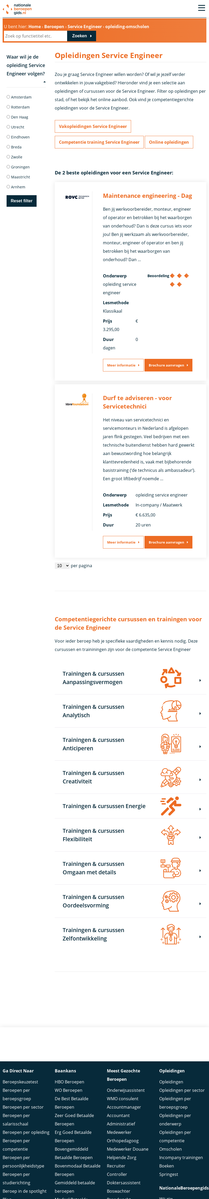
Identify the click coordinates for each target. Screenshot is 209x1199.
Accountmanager (124, 1107)
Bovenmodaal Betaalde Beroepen (78, 1170)
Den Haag (17, 117)
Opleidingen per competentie (175, 1136)
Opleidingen (171, 1082)
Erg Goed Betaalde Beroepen (73, 1136)
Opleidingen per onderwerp (175, 1120)
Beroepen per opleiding (26, 1132)
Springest (168, 1174)
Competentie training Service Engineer (99, 142)
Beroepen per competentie (16, 1145)
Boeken (166, 1166)
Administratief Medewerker (121, 1128)
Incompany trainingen (181, 1157)
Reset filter (22, 201)
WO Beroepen (68, 1090)
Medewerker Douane (127, 1149)
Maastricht (18, 176)
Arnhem (16, 186)
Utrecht (15, 127)
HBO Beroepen (69, 1082)
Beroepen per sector (23, 1107)
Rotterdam (18, 107)
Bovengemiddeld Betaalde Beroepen (74, 1153)
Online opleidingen (169, 142)
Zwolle (14, 156)
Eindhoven (18, 137)
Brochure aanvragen (166, 365)
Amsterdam (19, 97)
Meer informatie (121, 365)
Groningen (18, 166)
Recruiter (116, 1166)
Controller (117, 1174)
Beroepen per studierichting (16, 1178)
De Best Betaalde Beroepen (71, 1103)
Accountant (118, 1115)
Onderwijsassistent (126, 1090)
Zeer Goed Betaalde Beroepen (74, 1120)
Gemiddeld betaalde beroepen (75, 1187)
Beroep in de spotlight (25, 1191)
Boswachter (118, 1191)
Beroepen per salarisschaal (16, 1120)
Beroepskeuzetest (20, 1082)
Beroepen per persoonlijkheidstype (23, 1162)
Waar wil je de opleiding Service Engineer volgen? (26, 69)
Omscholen (170, 1149)
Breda (14, 146)
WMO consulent (122, 1099)
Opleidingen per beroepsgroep (175, 1103)
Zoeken (79, 36)
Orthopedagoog (123, 1141)
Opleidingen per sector (182, 1090)
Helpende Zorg (121, 1157)
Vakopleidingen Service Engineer (93, 126)
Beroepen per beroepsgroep (17, 1094)
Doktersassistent (124, 1183)
